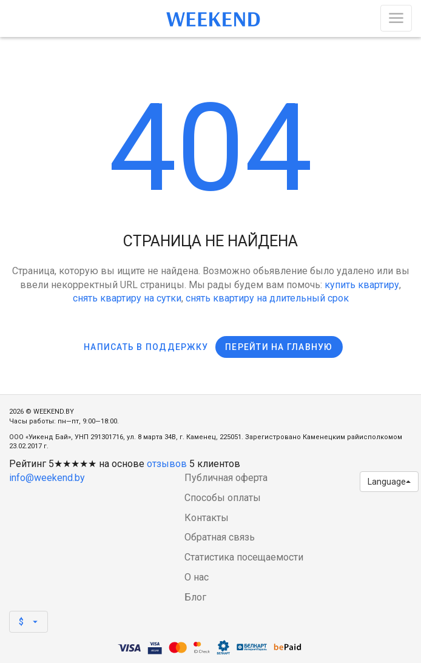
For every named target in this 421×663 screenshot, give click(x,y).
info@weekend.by (47, 477)
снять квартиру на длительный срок (267, 298)
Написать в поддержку (146, 347)
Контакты (206, 517)
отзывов (167, 463)
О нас (196, 577)
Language (389, 481)
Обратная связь (219, 537)
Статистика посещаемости (243, 557)
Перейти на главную (279, 347)
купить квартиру (362, 285)
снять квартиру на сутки (127, 298)
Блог (195, 597)
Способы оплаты (222, 497)
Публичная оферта (226, 477)
